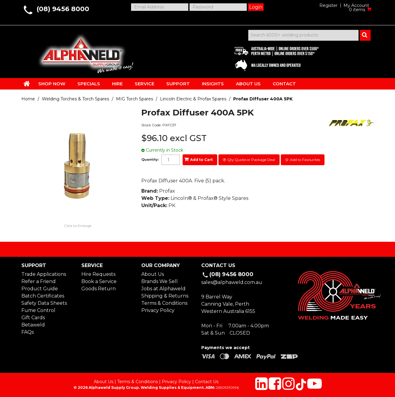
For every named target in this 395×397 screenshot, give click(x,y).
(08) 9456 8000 (62, 9)
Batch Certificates (42, 296)
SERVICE (144, 84)
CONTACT (284, 84)
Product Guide (39, 288)
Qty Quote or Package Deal (251, 159)
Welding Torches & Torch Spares (75, 99)
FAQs (27, 332)
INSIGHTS (213, 84)
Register (328, 5)
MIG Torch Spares (134, 99)
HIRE (117, 84)
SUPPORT (178, 84)
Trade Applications (43, 274)
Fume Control (38, 310)
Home (28, 99)
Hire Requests (98, 274)
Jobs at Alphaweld (163, 288)
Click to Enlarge (77, 225)
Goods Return (98, 288)
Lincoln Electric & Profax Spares (193, 99)
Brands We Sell (159, 281)
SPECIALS (88, 84)
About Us (152, 274)
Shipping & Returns (164, 296)
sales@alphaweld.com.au (231, 282)
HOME (26, 83)
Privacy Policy (157, 310)
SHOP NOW (51, 84)
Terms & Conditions (164, 303)
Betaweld (33, 325)
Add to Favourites (305, 159)
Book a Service (99, 281)
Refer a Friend (38, 281)
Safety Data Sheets (44, 303)
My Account (356, 5)
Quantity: (150, 159)
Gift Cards (33, 317)
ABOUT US (248, 84)
